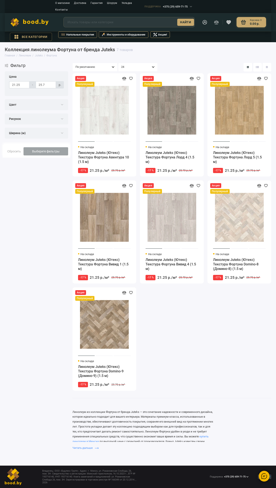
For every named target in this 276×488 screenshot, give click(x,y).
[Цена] (19, 84)
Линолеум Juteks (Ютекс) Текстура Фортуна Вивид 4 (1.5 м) (171, 264)
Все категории (30, 37)
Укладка (127, 3)
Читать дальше (85, 447)
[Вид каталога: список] (257, 67)
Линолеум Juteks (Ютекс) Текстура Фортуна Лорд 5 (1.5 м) (237, 157)
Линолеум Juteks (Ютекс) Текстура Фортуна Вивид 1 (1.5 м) (103, 264)
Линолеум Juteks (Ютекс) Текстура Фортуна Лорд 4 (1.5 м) (170, 157)
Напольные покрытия (77, 34)
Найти (185, 22)
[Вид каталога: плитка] (247, 67)
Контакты (61, 9)
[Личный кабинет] (204, 22)
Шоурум (112, 3)
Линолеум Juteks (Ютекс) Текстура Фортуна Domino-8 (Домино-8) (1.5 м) (236, 264)
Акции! (160, 34)
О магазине (62, 3)
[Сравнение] (216, 22)
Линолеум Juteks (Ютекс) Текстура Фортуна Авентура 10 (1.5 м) (103, 157)
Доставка (80, 3)
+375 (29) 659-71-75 (168, 6)
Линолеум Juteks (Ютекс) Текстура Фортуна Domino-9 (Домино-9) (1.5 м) (101, 371)
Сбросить (14, 151)
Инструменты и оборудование (123, 34)
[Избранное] (229, 22)
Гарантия (97, 3)
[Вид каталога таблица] (267, 67)
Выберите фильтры (46, 151)
